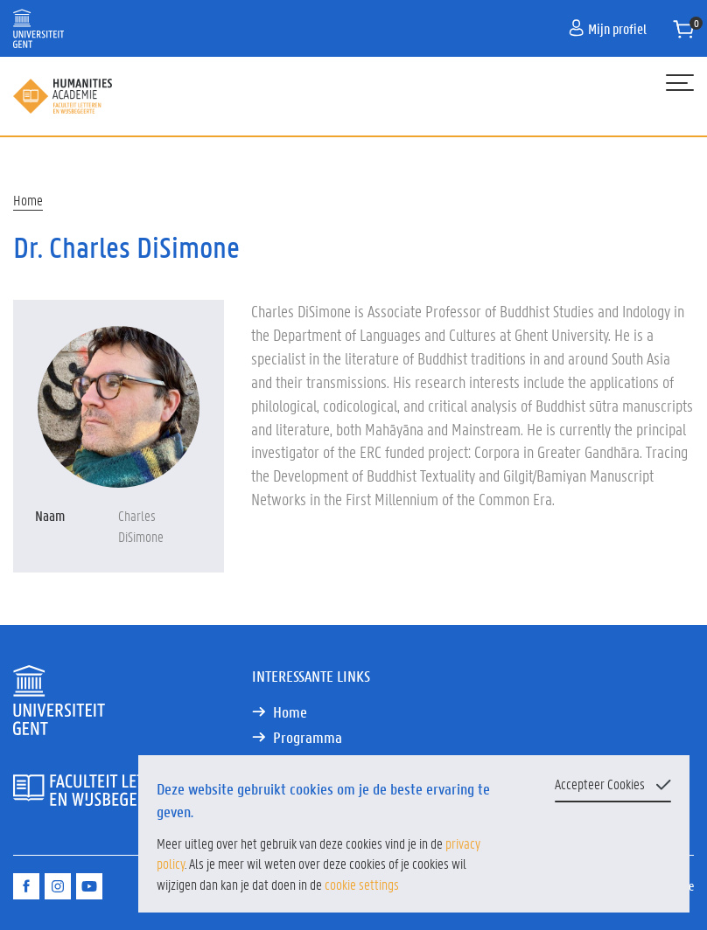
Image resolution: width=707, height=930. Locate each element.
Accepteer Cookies (600, 783)
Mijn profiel (608, 28)
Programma (307, 737)
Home (28, 200)
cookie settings (362, 884)
